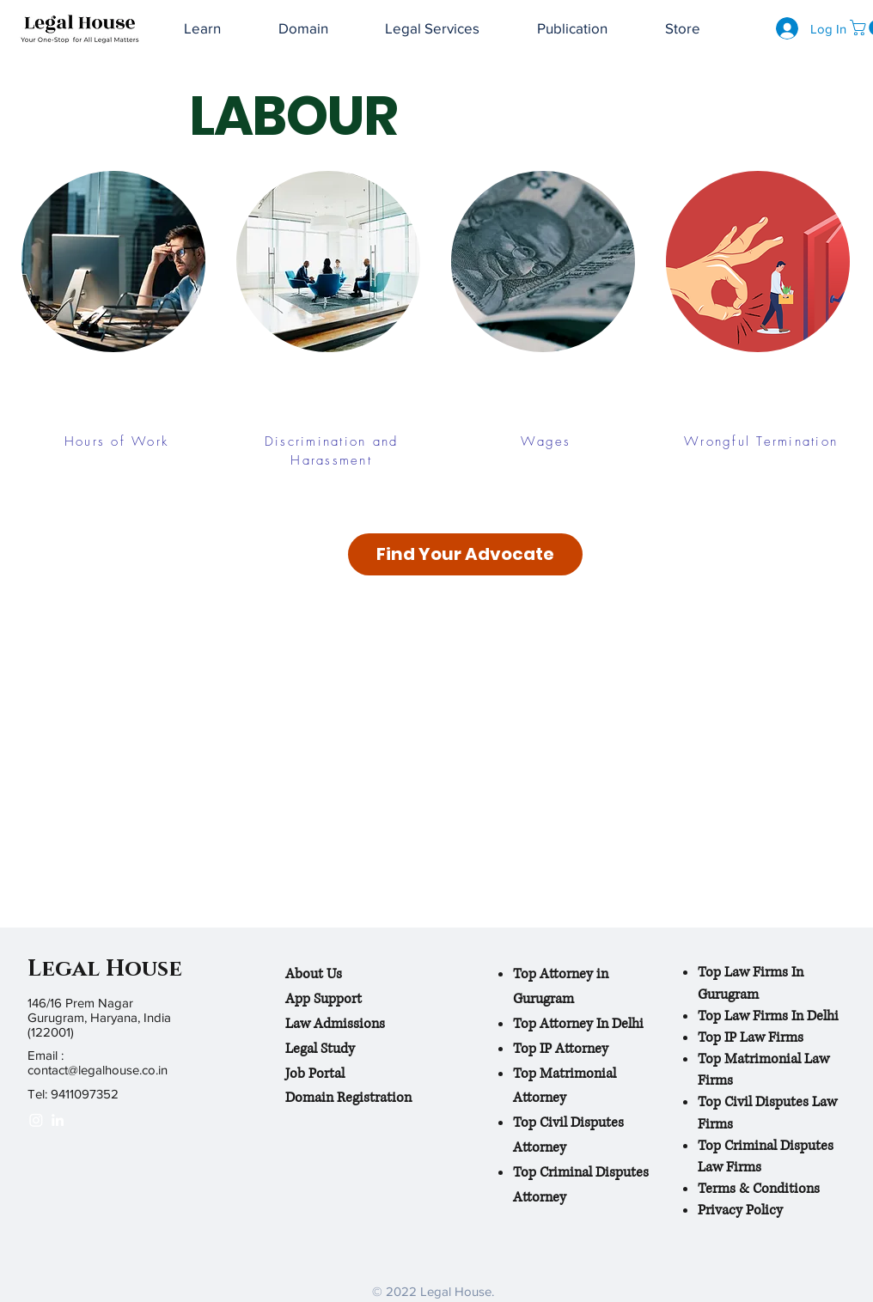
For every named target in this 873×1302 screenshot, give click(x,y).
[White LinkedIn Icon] (57, 1120)
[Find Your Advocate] (465, 554)
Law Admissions (335, 1023)
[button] (573, 28)
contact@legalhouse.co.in (97, 1069)
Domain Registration (348, 1097)
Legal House (104, 969)
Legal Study (320, 1048)
